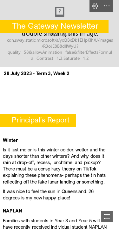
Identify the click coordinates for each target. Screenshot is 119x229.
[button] (95, 6)
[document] (59, 114)
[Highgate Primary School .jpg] (59, 33)
